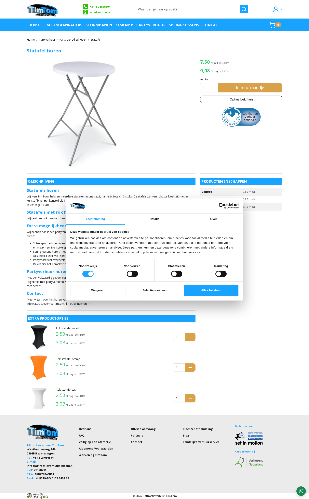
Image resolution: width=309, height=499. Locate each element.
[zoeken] (244, 9)
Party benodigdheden (73, 39)
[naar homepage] (42, 9)
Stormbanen (99, 24)
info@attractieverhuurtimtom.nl (50, 466)
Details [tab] (154, 219)
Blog (186, 435)
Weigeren (97, 290)
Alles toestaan (211, 290)
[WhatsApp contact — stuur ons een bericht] (301, 491)
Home (34, 24)
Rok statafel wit (66, 389)
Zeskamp (124, 24)
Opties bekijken (241, 99)
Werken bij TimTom (93, 455)
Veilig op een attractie (95, 442)
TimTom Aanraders (62, 24)
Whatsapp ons (96, 12)
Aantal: (204, 79)
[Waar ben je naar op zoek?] (187, 9)
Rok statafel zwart (67, 328)
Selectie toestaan (154, 290)
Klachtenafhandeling (198, 429)
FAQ (81, 435)
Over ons (85, 429)
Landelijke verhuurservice (201, 442)
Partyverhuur (151, 24)
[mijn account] (277, 9)
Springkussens (184, 24)
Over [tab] (213, 219)
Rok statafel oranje (68, 359)
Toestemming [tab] (95, 219)
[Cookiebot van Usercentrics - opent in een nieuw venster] (221, 206)
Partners (137, 435)
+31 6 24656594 (96, 6)
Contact (211, 24)
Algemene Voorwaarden (96, 448)
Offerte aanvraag (143, 429)
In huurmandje (250, 87)
